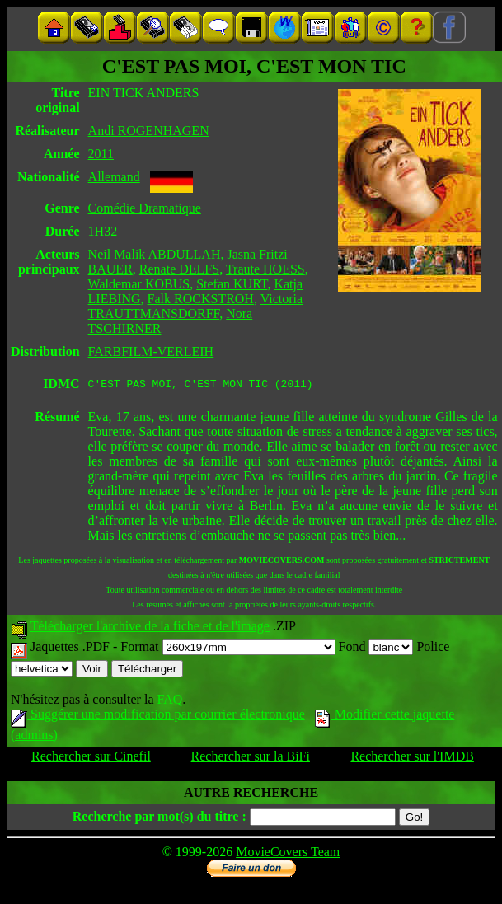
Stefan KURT (231, 284)
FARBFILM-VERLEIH (151, 351)
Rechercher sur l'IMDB (412, 759)
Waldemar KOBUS (139, 284)
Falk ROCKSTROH (201, 299)
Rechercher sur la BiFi (250, 759)
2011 (101, 154)
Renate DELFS (179, 269)
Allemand (114, 177)
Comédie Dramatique (144, 208)
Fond (376, 649)
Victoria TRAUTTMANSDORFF (195, 306)
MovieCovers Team (288, 854)
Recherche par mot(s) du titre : (159, 819)
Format (227, 649)
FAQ (169, 702)
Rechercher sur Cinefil (91, 759)
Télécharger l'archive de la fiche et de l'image (150, 628)
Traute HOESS (265, 269)
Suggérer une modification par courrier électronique (158, 717)
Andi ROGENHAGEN (148, 131)
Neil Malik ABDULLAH (154, 254)
